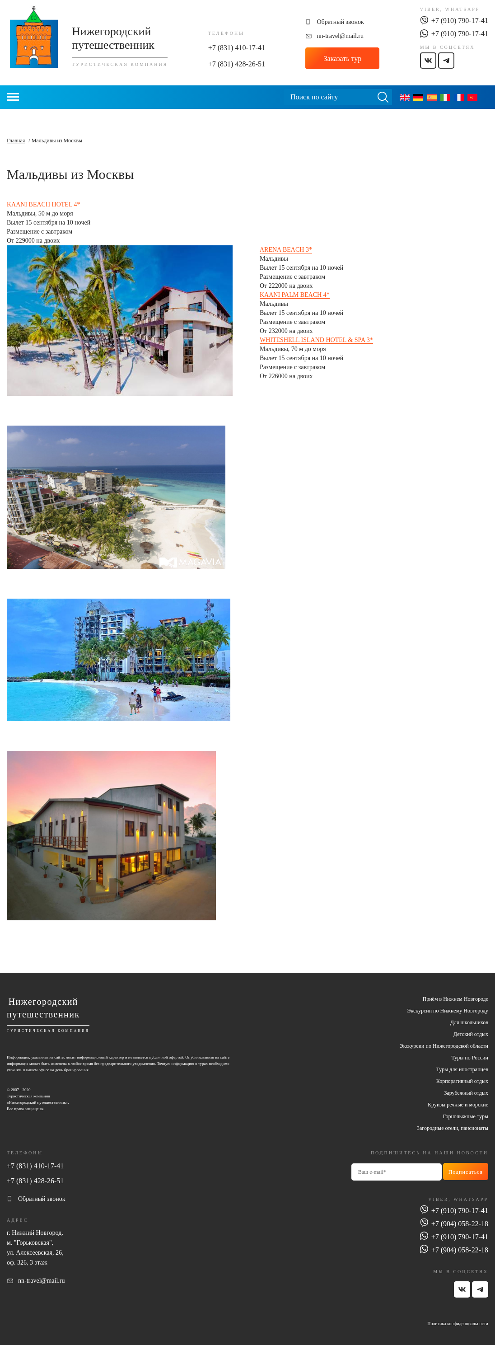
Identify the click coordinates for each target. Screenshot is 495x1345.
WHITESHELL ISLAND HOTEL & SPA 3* (316, 340)
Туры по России (470, 1057)
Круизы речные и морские (458, 1104)
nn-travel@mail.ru (340, 36)
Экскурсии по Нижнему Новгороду (447, 1011)
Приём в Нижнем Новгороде (455, 999)
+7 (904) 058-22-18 (459, 1224)
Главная (16, 140)
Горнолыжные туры (465, 1116)
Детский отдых (470, 1034)
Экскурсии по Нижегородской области (444, 1046)
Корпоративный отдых (462, 1081)
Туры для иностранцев (462, 1069)
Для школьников (469, 1022)
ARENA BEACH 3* (286, 249)
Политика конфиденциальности (457, 1323)
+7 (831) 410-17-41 (236, 48)
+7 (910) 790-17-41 (459, 20)
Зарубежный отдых (466, 1093)
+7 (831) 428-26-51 (236, 64)
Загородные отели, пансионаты (452, 1128)
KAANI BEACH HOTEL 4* (43, 204)
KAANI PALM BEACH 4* (295, 294)
